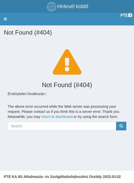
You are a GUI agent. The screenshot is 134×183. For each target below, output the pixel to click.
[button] (5, 19)
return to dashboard (57, 117)
